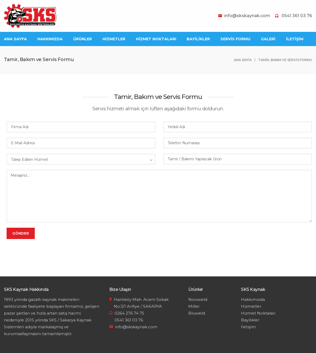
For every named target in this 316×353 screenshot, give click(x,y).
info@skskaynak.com (247, 15)
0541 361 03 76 (297, 15)
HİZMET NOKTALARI (156, 39)
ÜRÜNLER (82, 39)
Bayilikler (250, 319)
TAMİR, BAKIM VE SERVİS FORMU (285, 60)
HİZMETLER (113, 39)
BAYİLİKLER (198, 39)
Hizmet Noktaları (258, 313)
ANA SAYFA (15, 39)
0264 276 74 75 (129, 313)
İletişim (248, 326)
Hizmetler (251, 306)
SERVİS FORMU (235, 39)
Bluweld (196, 313)
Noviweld (197, 299)
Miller (194, 306)
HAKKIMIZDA (50, 39)
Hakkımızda (253, 299)
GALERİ (268, 39)
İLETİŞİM (294, 39)
